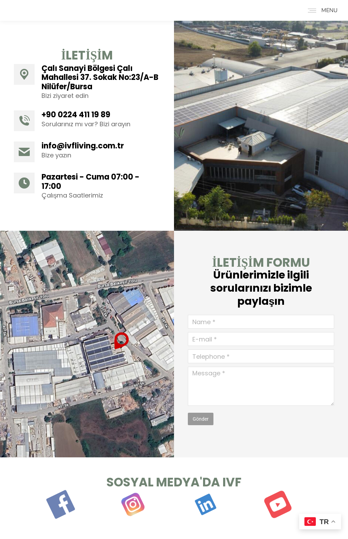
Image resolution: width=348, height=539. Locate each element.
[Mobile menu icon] (321, 10)
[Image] (87, 344)
